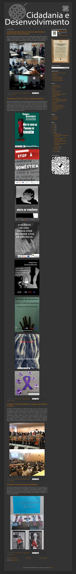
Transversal (13, 400)
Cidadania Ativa (55, 92)
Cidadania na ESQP (63, 31)
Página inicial (28, 558)
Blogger (51, 567)
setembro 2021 (57, 148)
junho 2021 (56, 151)
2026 (54, 124)
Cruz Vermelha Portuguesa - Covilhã (59, 99)
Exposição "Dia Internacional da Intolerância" (22, 484)
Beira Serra (55, 89)
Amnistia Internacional (57, 86)
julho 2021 (56, 149)
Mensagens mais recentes (12, 558)
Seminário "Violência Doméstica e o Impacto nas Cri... (60, 141)
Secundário (13, 480)
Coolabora (54, 96)
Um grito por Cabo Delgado (58, 80)
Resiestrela (55, 111)
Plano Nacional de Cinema (58, 108)
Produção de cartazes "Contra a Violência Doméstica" (25, 98)
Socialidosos (55, 74)
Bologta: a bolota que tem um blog (59, 72)
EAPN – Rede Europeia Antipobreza (59, 100)
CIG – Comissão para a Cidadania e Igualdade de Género (59, 95)
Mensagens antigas (43, 558)
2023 (54, 129)
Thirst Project (55, 75)
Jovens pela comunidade (57, 78)
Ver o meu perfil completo (63, 35)
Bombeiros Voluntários (57, 91)
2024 (54, 127)
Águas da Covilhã (56, 85)
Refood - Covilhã (56, 109)
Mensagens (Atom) (15, 560)
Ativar (54, 88)
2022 (54, 130)
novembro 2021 (57, 146)
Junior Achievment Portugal (58, 105)
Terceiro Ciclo (13, 94)
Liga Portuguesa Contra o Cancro (59, 106)
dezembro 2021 (57, 134)
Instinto (54, 103)
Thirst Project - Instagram (57, 77)
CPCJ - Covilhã (55, 98)
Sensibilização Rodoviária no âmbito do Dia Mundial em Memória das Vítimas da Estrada (26, 33)
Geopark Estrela (56, 102)
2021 (54, 132)
